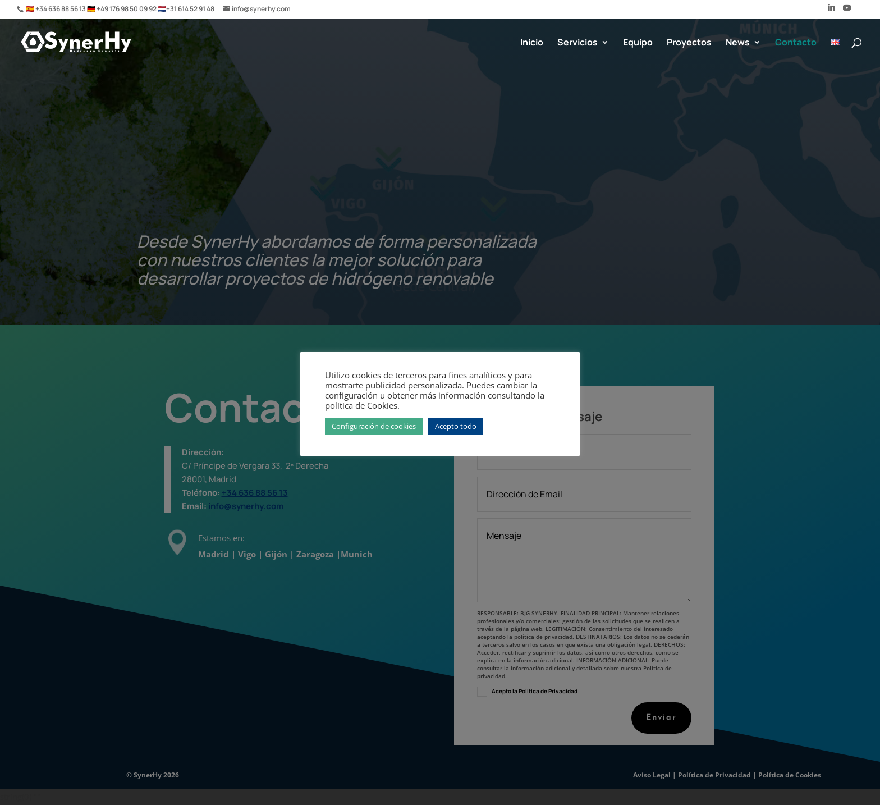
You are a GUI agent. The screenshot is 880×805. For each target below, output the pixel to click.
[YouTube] (847, 11)
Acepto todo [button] (455, 426)
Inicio (531, 43)
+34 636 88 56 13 (61, 8)
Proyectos (689, 43)
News (738, 43)
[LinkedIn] (831, 11)
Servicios (577, 43)
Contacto (796, 43)
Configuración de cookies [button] (374, 426)
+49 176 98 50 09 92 (127, 8)
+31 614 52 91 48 (190, 8)
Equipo (638, 43)
